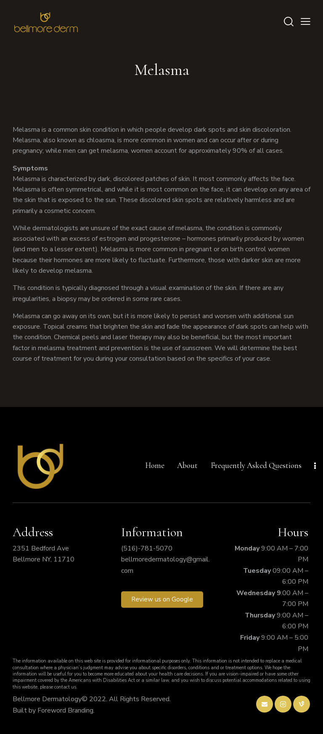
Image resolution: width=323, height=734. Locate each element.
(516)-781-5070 (146, 548)
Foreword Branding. (66, 710)
